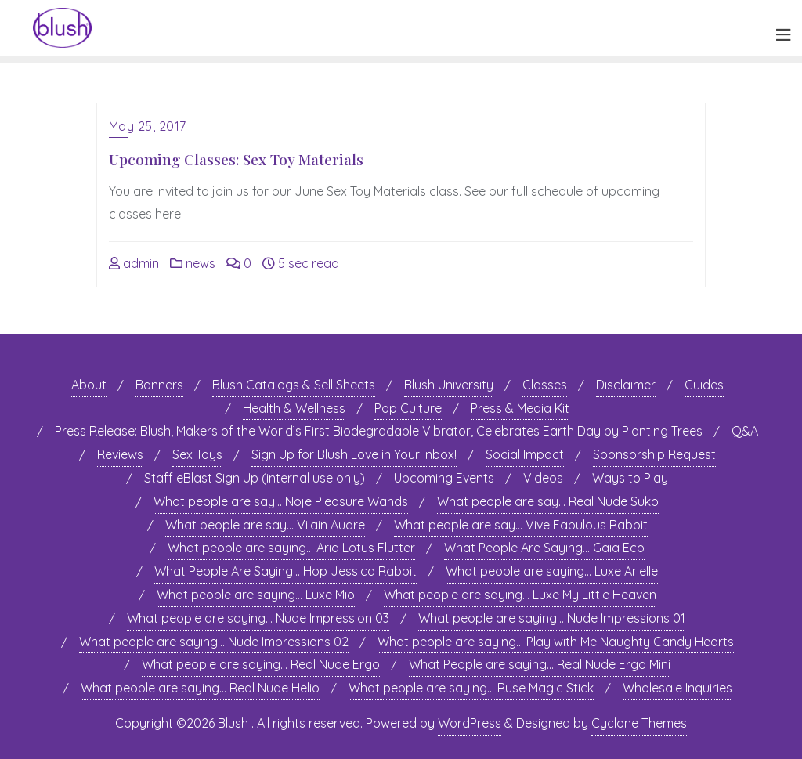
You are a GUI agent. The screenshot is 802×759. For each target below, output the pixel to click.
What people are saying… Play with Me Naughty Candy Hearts (556, 641)
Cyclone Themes (639, 723)
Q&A (745, 431)
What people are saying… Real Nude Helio (200, 688)
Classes (544, 384)
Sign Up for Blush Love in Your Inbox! (354, 454)
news (192, 263)
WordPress (469, 723)
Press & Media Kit (520, 408)
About (89, 384)
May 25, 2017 (147, 126)
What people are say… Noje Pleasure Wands (281, 501)
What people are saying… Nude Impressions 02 (214, 641)
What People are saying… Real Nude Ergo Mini (539, 664)
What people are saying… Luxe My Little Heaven (520, 594)
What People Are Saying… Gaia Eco (544, 547)
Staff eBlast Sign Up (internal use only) (254, 478)
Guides (704, 384)
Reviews (120, 454)
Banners (159, 384)
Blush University (448, 384)
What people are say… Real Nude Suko (548, 501)
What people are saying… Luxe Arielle (552, 571)
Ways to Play (630, 478)
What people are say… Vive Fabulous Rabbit (521, 525)
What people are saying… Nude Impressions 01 (551, 618)
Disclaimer (626, 384)
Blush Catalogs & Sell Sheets (293, 384)
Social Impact (525, 454)
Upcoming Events (444, 478)
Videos (543, 478)
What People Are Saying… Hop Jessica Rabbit (285, 571)
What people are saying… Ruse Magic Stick (471, 688)
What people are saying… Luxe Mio (256, 594)
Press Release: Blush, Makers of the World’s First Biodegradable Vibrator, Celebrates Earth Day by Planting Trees (379, 431)
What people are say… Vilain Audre (265, 525)
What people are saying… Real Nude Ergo (261, 664)
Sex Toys (197, 454)
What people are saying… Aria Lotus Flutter (291, 547)
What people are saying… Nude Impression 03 (258, 618)
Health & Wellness (294, 408)
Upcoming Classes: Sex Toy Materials (236, 159)
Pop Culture (408, 408)
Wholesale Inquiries (677, 688)
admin (134, 263)
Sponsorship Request (654, 454)
